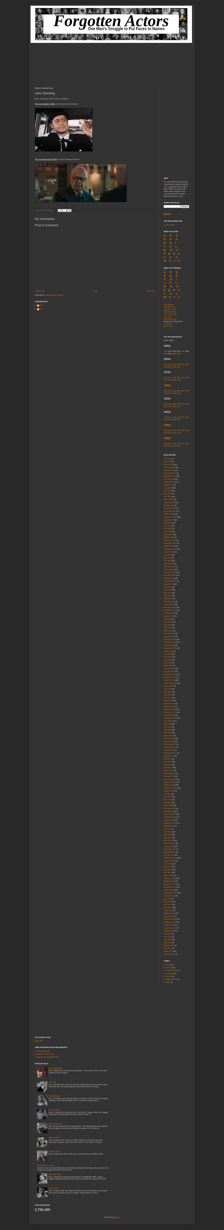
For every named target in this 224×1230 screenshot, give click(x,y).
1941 (170, 417)
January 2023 (169, 570)
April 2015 (167, 838)
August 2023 (168, 552)
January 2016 (169, 811)
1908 (174, 367)
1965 (187, 444)
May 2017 (167, 765)
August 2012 (168, 931)
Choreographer (171, 970)
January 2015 (169, 846)
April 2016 (167, 803)
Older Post (150, 291)
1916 (166, 380)
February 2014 (169, 878)
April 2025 (167, 497)
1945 (187, 417)
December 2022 (170, 572)
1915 (187, 378)
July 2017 (167, 759)
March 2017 (168, 771)
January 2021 (169, 637)
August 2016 (168, 791)
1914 (183, 378)
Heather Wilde (54, 1138)
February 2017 (169, 774)
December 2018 (170, 709)
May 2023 (167, 558)
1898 (174, 354)
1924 (183, 391)
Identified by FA (170, 307)
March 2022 (168, 599)
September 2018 (170, 718)
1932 (174, 404)
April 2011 (167, 948)
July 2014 (167, 864)
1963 (178, 444)
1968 (174, 446)
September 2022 (170, 581)
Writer (168, 982)
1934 (183, 404)
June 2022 (168, 590)
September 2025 (170, 482)
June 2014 (168, 867)
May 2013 (167, 905)
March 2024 (168, 535)
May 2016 (167, 800)
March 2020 (168, 666)
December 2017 (170, 744)
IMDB (166, 187)
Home (95, 291)
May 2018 (167, 730)
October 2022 (169, 578)
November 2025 (170, 476)
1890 (166, 351)
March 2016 (168, 806)
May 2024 (167, 529)
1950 (166, 430)
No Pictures (168, 326)
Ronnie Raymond (55, 1124)
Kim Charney (54, 1188)
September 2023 (170, 549)
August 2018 (168, 721)
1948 (174, 420)
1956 (166, 433)
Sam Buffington (54, 1096)
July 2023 (167, 555)
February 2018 (169, 738)
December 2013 (170, 884)
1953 (178, 430)
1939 (178, 406)
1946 (166, 420)
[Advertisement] (112, 63)
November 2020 (170, 642)
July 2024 (167, 523)
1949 (178, 420)
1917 (170, 380)
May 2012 (167, 940)
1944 (183, 417)
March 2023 (168, 564)
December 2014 (170, 849)
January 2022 (169, 604)
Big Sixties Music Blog (45, 1054)
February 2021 (169, 634)
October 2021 (169, 613)
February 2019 (169, 704)
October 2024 (169, 514)
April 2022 (167, 596)
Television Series (170, 319)
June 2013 (168, 902)
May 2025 (167, 494)
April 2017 (167, 768)
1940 (166, 417)
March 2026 (168, 465)
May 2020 (167, 660)
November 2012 (170, 922)
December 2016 (170, 779)
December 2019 (170, 674)
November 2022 (170, 575)
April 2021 (167, 628)
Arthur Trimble (54, 1110)
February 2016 (169, 809)
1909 (178, 367)
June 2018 (168, 727)
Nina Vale (52, 1082)
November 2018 (170, 712)
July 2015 (167, 829)
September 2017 (170, 753)
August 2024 (168, 520)
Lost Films (168, 317)
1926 (166, 393)
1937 (170, 406)
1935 (187, 404)
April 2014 (167, 873)
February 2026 (169, 468)
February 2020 (169, 669)
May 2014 (167, 870)
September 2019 (170, 683)
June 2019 (168, 692)
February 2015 (169, 843)
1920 (166, 391)
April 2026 (167, 462)
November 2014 (170, 852)
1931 (170, 404)
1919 (178, 380)
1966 (166, 446)
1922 (174, 391)
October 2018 (169, 715)
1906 (166, 367)
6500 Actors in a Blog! (45, 1166)
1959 (178, 433)
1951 (170, 430)
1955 (187, 430)
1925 (187, 391)
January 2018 (169, 741)
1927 (170, 393)
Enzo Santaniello (55, 1068)
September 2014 (170, 858)
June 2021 (168, 622)
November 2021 (170, 610)
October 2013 (169, 890)
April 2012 (167, 943)
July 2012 (167, 934)
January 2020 (169, 671)
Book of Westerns (44, 1051)
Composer (170, 973)
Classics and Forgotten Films (48, 1057)
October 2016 (169, 785)
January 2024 (169, 537)
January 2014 (169, 881)
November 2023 (170, 543)
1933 (178, 404)
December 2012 (170, 919)
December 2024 (170, 508)
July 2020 (167, 654)
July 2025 (167, 488)
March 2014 (168, 876)
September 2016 (170, 788)
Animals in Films (170, 309)
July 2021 (167, 619)
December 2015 (170, 814)
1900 (166, 364)
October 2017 (169, 750)
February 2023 (169, 567)
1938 (174, 406)
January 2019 (169, 706)
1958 (174, 433)
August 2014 (168, 861)
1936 (166, 406)
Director (169, 976)
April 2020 (167, 663)
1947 (170, 420)
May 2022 (167, 593)
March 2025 (168, 500)
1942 (174, 417)
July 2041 (167, 459)
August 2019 (168, 686)
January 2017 (169, 776)
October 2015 (169, 820)
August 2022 (168, 584)
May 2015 (167, 835)
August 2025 (168, 485)
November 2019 (170, 677)
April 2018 (167, 733)
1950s (167, 425)
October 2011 (169, 945)
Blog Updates (169, 305)
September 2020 (170, 648)
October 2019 (169, 680)
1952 (174, 430)
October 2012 (169, 925)
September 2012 (170, 928)
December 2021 (170, 607)
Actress (169, 968)
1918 (174, 380)
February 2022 (169, 602)
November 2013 (170, 887)
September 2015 (170, 823)
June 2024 (168, 526)
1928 (174, 393)
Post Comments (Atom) (54, 295)
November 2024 (170, 511)
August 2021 (168, 616)
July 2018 (167, 724)
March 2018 (168, 736)
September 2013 (170, 893)
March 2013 (168, 910)
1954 (183, 430)
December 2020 (170, 639)
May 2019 (167, 695)
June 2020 (168, 657)
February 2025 (169, 503)
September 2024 (170, 517)
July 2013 (167, 899)
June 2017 (168, 762)
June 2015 (168, 832)
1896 (166, 354)
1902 (174, 364)
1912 (174, 378)
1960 (166, 444)
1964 (183, 444)
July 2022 (167, 587)
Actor (168, 965)
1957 (170, 433)
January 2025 (169, 505)
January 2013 (169, 916)
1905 (187, 364)
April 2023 (167, 561)
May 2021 (167, 625)
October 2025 (169, 479)
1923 (178, 391)
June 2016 (168, 797)
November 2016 (170, 782)
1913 (178, 378)
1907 (170, 367)
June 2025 (168, 491)
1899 (178, 354)
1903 (178, 364)
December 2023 (170, 540)
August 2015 (168, 826)
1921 (170, 391)
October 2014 (169, 855)
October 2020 (169, 645)
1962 (174, 444)
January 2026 (169, 470)
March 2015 (168, 841)
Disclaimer (168, 324)
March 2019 (168, 701)
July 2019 (167, 689)
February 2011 (169, 954)
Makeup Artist (171, 979)
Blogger (116, 1217)
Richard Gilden (54, 1152)
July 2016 (167, 794)
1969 (178, 446)
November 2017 (170, 747)
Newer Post (40, 291)
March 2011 (168, 951)
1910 (166, 378)
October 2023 (169, 546)
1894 (183, 351)
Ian (41, 309)
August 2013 (168, 896)
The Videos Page (170, 314)
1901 (170, 364)
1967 (170, 446)
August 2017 (168, 756)
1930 (166, 404)
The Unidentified (170, 312)
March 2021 (168, 631)
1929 (178, 393)
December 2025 (170, 473)
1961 (170, 444)
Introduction (170, 225)
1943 (178, 417)
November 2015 (170, 817)
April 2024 (167, 532)
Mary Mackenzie (55, 1174)
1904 (183, 364)
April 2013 (167, 908)
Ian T (42, 305)
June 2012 (168, 937)
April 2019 (167, 698)
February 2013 (169, 913)
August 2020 (168, 651)
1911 (170, 378)
